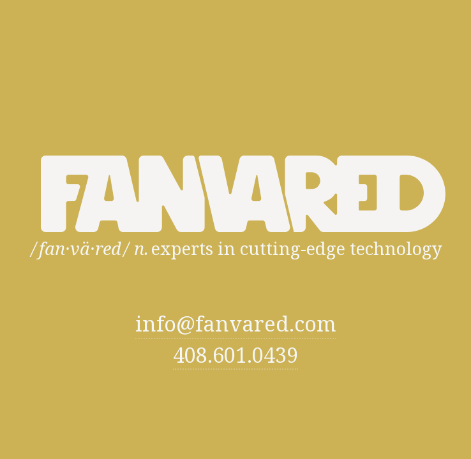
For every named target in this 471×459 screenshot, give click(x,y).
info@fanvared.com (235, 324)
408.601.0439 (235, 354)
